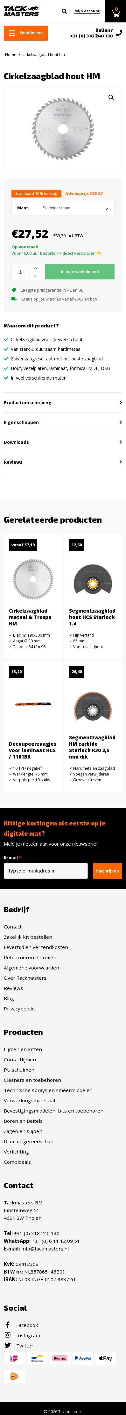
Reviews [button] (13, 462)
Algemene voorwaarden (31, 967)
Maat (22, 208)
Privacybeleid (19, 1008)
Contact (13, 926)
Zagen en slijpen (23, 1131)
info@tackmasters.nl (45, 1248)
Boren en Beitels (23, 1121)
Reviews (13, 988)
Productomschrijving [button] (28, 402)
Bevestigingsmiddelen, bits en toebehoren (53, 1110)
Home (10, 54)
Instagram (22, 1335)
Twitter (18, 1345)
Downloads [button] (16, 442)
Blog (9, 998)
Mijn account (87, 10)
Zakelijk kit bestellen (28, 937)
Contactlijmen (20, 1059)
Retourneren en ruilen (30, 957)
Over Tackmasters (25, 978)
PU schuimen (19, 1069)
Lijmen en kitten (23, 1049)
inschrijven (107, 871)
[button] (111, 97)
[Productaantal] (20, 272)
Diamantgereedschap (28, 1141)
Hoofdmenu (26, 32)
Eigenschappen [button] (21, 422)
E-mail (12, 857)
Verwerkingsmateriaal (29, 1100)
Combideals (17, 1162)
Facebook (21, 1325)
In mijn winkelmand (80, 271)
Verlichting (16, 1151)
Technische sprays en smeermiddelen (48, 1090)
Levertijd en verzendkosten (36, 947)
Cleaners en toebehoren (32, 1080)
